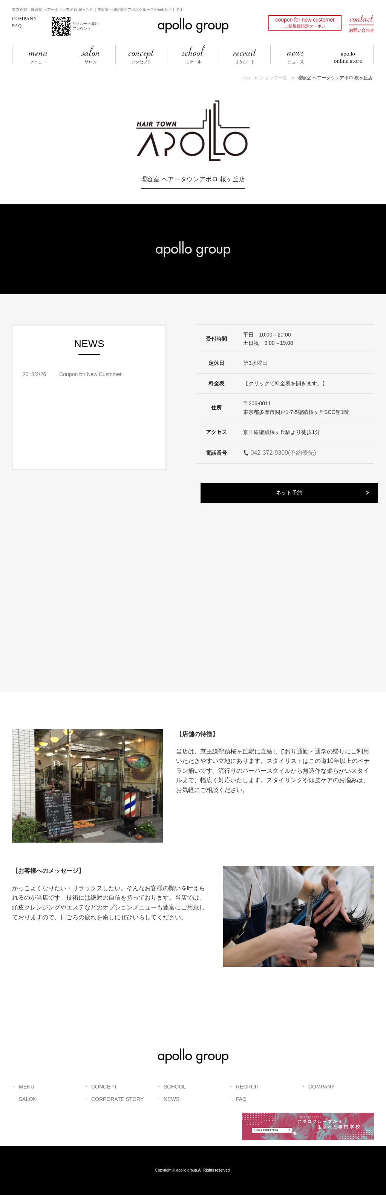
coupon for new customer (304, 22)
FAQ (17, 25)
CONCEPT (104, 1087)
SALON (28, 1099)
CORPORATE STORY (117, 1099)
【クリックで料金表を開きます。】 (285, 383)
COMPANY (24, 18)
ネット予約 (289, 492)
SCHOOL (175, 1087)
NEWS (171, 1099)
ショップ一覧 (273, 77)
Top (246, 77)
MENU (26, 1087)
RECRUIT (247, 1087)
